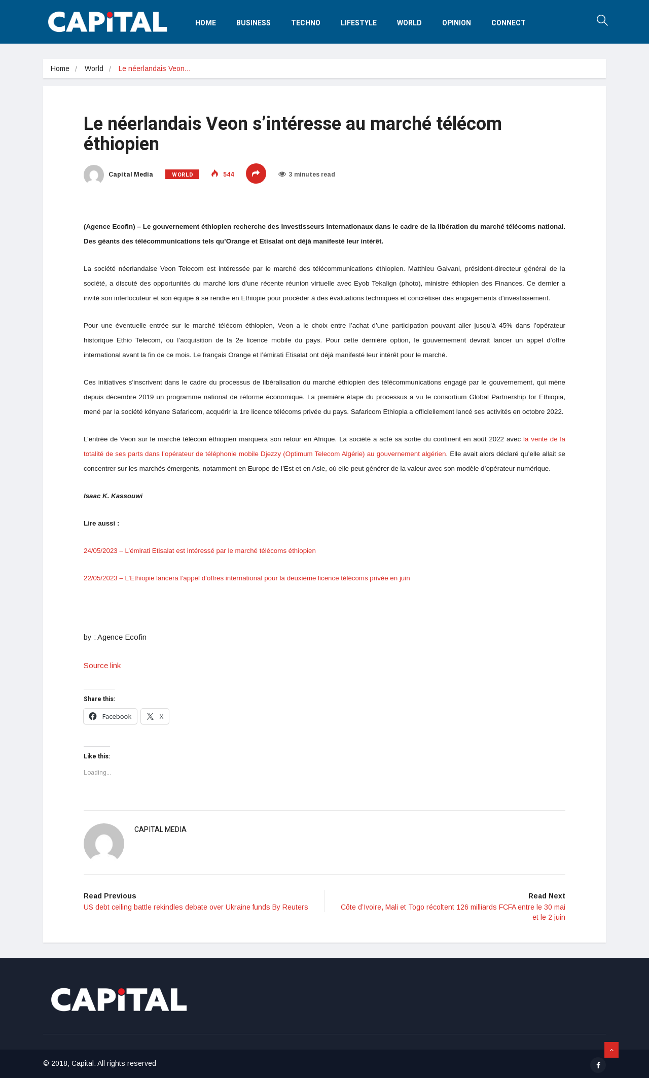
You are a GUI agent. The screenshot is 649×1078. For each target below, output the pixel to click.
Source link (102, 665)
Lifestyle (359, 23)
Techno (305, 23)
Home (205, 23)
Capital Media (118, 174)
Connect (508, 23)
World (409, 23)
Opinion (456, 23)
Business (253, 23)
